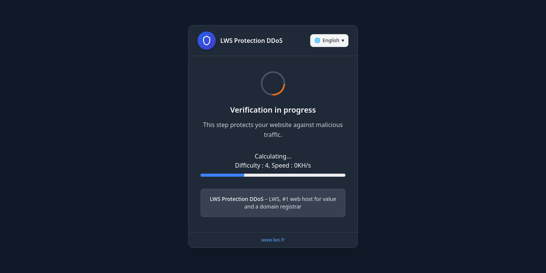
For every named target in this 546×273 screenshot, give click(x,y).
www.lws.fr (273, 240)
